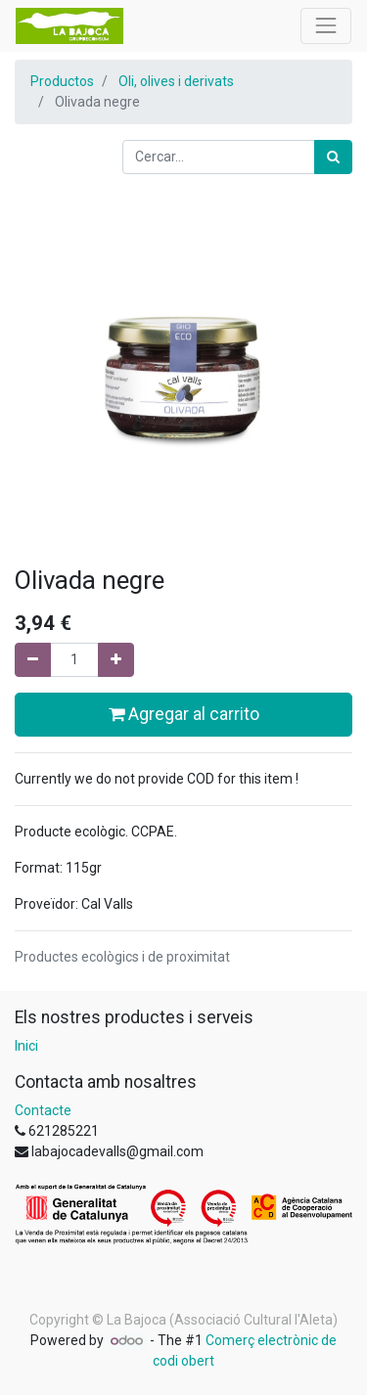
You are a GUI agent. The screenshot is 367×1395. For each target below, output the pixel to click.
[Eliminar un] (33, 660)
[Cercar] (333, 157)
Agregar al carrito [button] (184, 714)
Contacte (43, 1110)
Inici (26, 1046)
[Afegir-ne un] (116, 660)
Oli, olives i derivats (176, 81)
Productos (62, 81)
